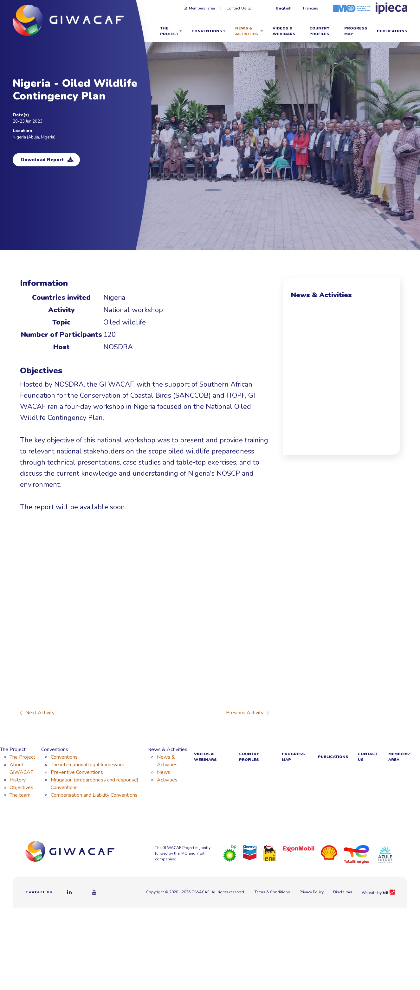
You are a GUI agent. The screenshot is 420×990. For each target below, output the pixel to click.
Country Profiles (319, 31)
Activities (167, 779)
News (163, 772)
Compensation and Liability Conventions (94, 795)
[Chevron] (250, 852)
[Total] (356, 854)
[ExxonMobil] (298, 848)
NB (389, 892)
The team (20, 795)
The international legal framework (87, 764)
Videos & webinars (284, 31)
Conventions (208, 31)
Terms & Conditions (272, 892)
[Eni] (269, 852)
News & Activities (249, 31)
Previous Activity (247, 712)
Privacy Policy (312, 892)
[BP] (229, 853)
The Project (171, 31)
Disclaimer (342, 892)
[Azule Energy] (385, 854)
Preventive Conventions (77, 772)
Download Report (47, 160)
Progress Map (355, 31)
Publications (392, 31)
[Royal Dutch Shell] (329, 852)
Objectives (21, 787)
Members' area (199, 8)
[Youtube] (94, 892)
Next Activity (37, 712)
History (18, 779)
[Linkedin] (69, 892)
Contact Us (238, 8)
